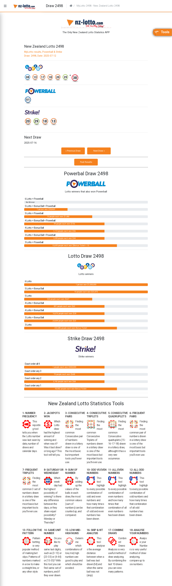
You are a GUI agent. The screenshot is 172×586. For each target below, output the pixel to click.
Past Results (86, 162)
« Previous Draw (73, 150)
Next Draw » (99, 150)
